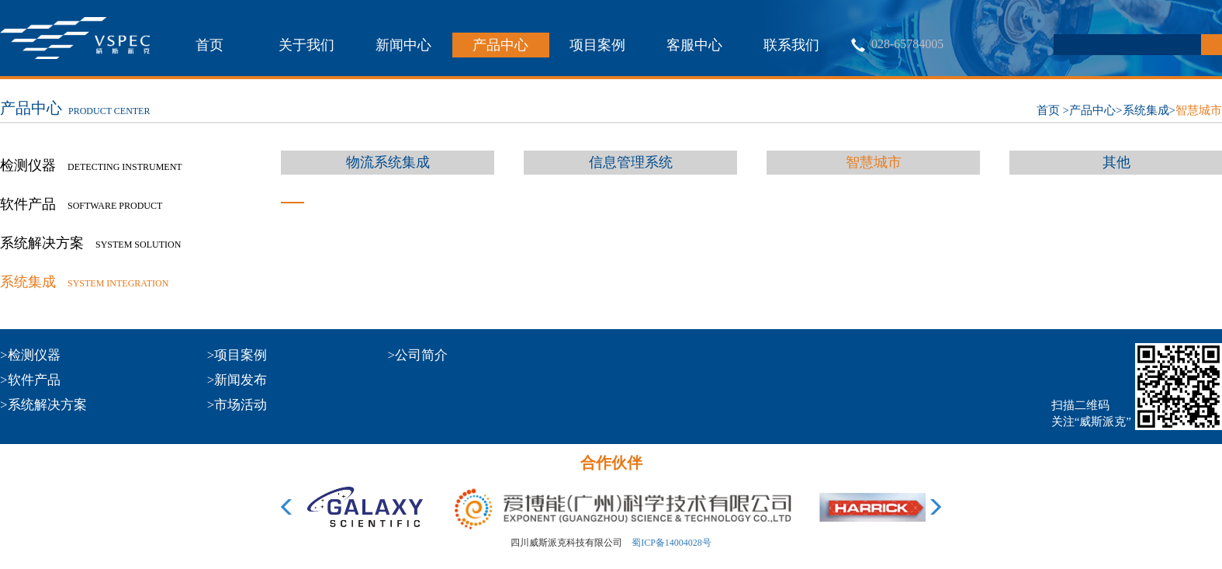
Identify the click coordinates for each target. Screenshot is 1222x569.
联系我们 (791, 45)
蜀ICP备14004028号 (671, 542)
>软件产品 (30, 380)
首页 (209, 45)
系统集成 (1146, 110)
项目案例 (597, 45)
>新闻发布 (237, 380)
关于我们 (306, 45)
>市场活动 (237, 404)
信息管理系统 (631, 162)
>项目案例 (237, 355)
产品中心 (500, 45)
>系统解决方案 (43, 404)
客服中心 (694, 45)
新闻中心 (403, 45)
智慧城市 (1198, 110)
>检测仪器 (30, 355)
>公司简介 (418, 355)
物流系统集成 (388, 162)
